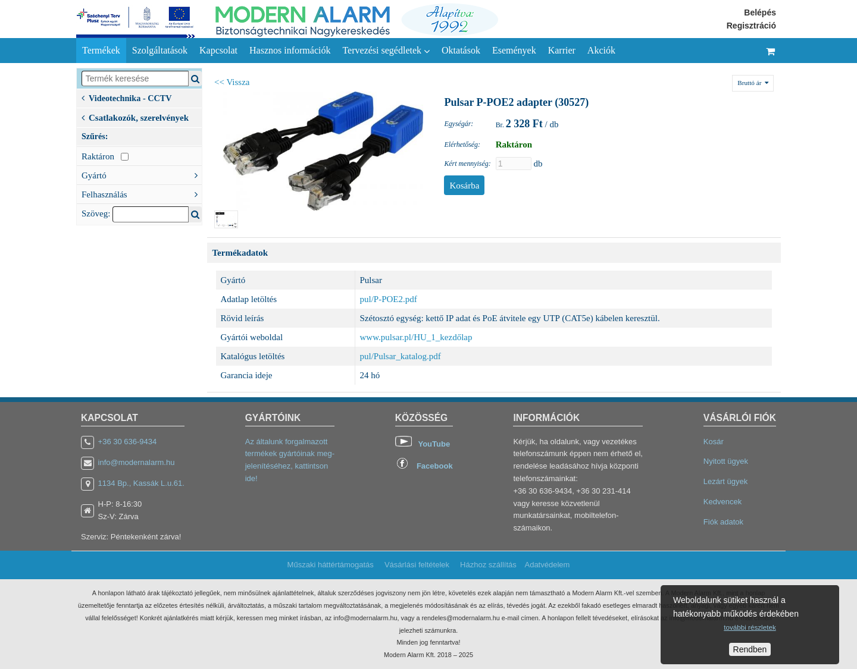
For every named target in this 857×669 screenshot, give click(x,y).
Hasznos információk (289, 50)
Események (514, 50)
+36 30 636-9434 (127, 441)
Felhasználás (142, 193)
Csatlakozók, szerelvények (135, 117)
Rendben (750, 649)
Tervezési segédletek (386, 50)
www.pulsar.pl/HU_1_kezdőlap (416, 337)
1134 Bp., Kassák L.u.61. (141, 483)
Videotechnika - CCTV (127, 97)
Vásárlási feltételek (416, 564)
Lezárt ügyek (725, 481)
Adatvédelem (547, 564)
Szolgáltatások (159, 50)
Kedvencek (722, 501)
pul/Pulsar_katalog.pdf (400, 356)
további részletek (749, 627)
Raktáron (105, 156)
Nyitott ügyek (725, 461)
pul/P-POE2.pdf (388, 299)
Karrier (561, 50)
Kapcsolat (218, 50)
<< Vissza (232, 82)
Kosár (713, 441)
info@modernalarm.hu (136, 462)
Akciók (601, 50)
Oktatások (461, 50)
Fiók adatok (723, 521)
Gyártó (142, 174)
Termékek (101, 50)
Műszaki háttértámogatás (330, 564)
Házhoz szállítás (488, 564)
